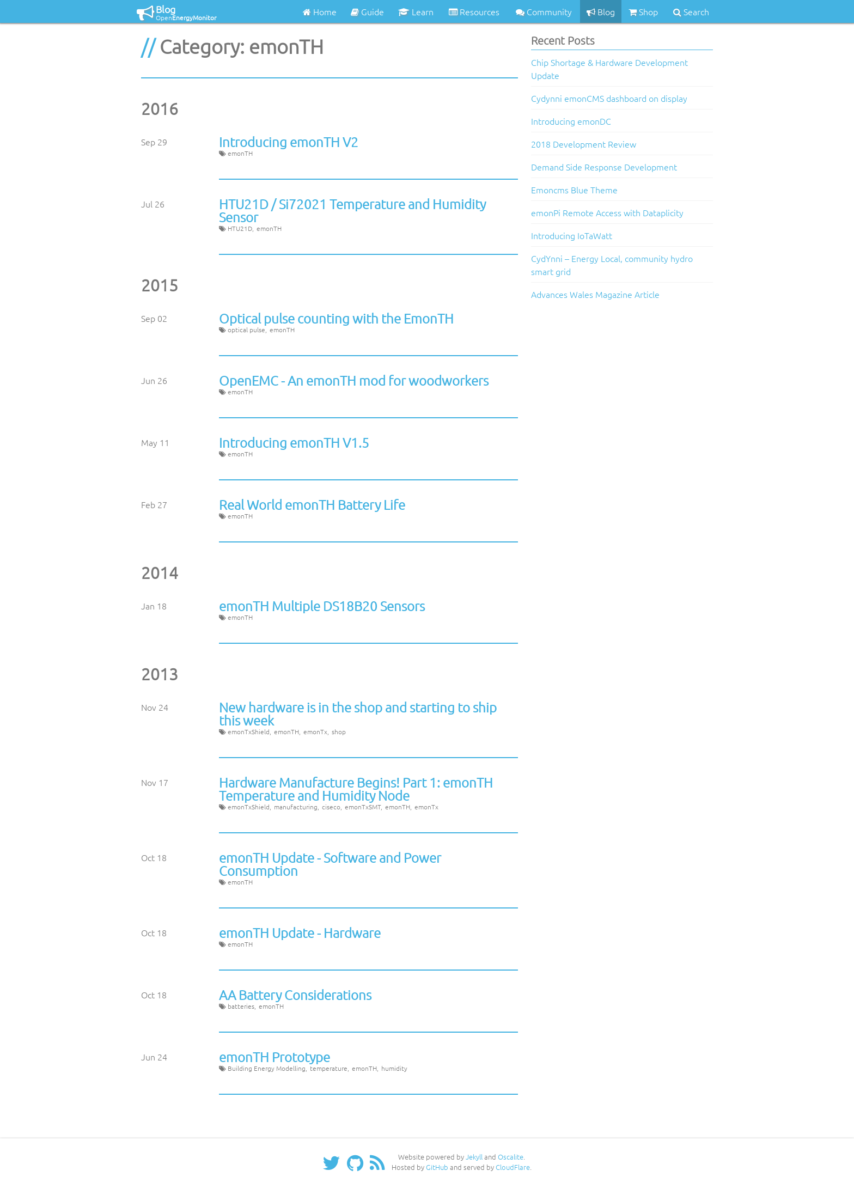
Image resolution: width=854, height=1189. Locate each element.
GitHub (437, 1167)
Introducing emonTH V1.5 (294, 442)
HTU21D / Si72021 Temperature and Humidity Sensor (352, 210)
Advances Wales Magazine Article (595, 294)
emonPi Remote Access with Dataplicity (607, 212)
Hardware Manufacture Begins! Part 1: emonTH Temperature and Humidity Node (356, 788)
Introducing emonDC (571, 121)
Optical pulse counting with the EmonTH (336, 318)
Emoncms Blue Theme (574, 190)
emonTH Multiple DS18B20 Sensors (322, 605)
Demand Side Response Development (604, 167)
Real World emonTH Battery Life (312, 504)
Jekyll (474, 1156)
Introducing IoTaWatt (571, 235)
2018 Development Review (583, 144)
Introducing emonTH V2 (288, 141)
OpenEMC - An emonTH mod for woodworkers (354, 380)
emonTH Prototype (274, 1056)
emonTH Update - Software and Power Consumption (330, 864)
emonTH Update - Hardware (300, 932)
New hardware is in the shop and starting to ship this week (358, 713)
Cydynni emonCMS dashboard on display (609, 98)
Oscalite (510, 1156)
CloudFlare (513, 1167)
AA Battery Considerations (295, 994)
